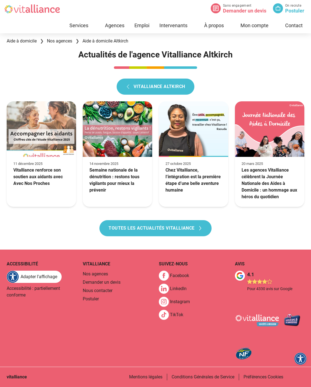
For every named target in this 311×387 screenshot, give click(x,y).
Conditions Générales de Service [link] (203, 377)
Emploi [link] (141, 25)
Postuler (294, 11)
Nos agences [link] (95, 274)
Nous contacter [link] (97, 290)
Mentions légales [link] (145, 377)
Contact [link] (294, 25)
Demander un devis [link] (102, 282)
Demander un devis (244, 11)
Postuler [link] (91, 298)
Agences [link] (114, 25)
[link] (176, 276)
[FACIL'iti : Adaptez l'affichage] (34, 277)
